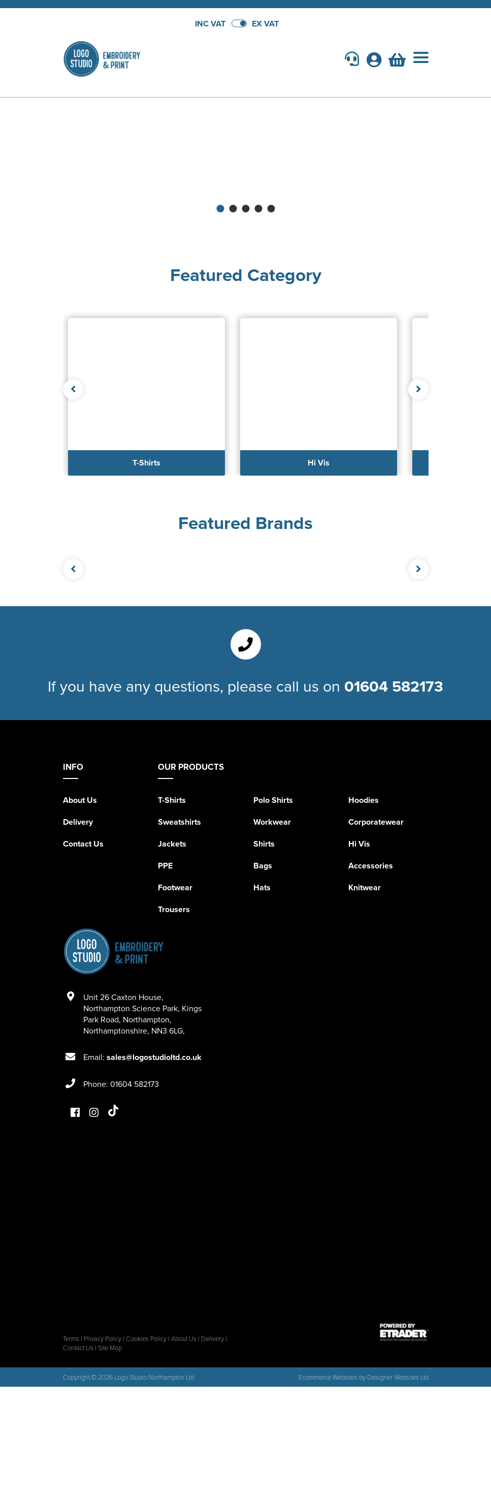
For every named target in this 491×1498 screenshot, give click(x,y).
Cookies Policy (146, 1338)
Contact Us (83, 844)
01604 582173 (393, 686)
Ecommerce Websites (328, 1377)
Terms (71, 1338)
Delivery (78, 822)
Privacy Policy (102, 1338)
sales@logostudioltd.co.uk (154, 1057)
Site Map (110, 1347)
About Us (80, 800)
